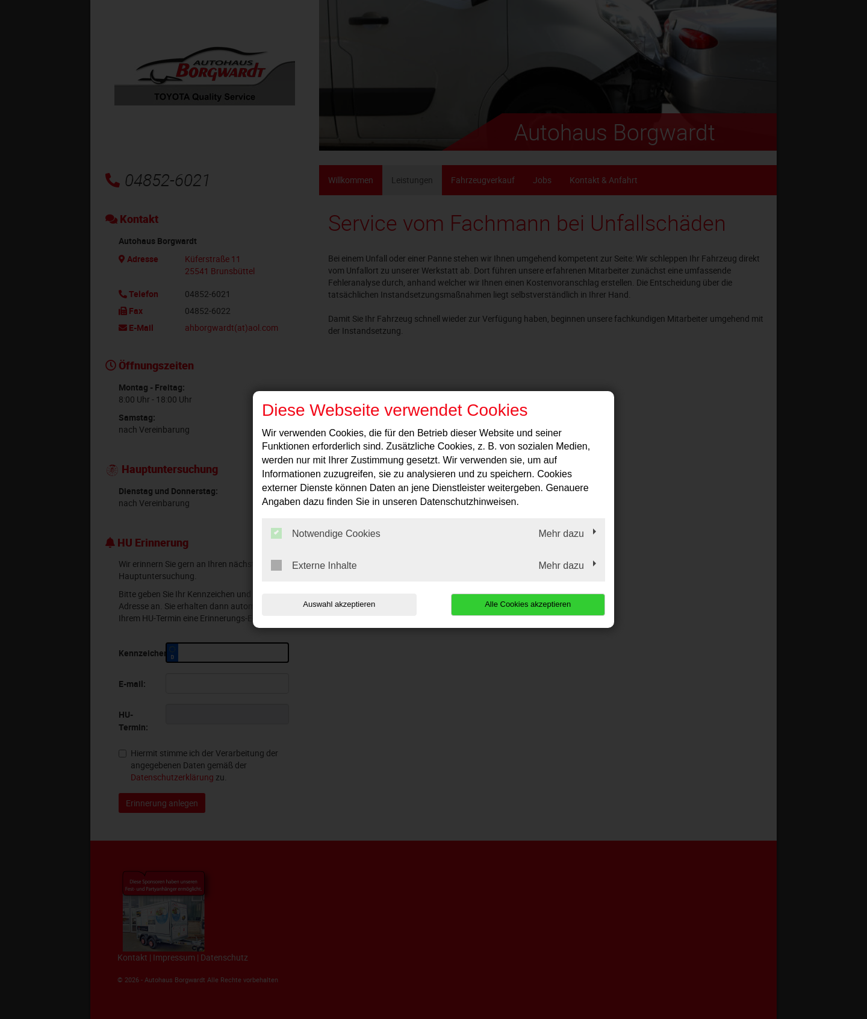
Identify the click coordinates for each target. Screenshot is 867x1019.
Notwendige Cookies (326, 533)
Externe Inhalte (314, 565)
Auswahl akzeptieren (339, 604)
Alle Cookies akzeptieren (528, 604)
